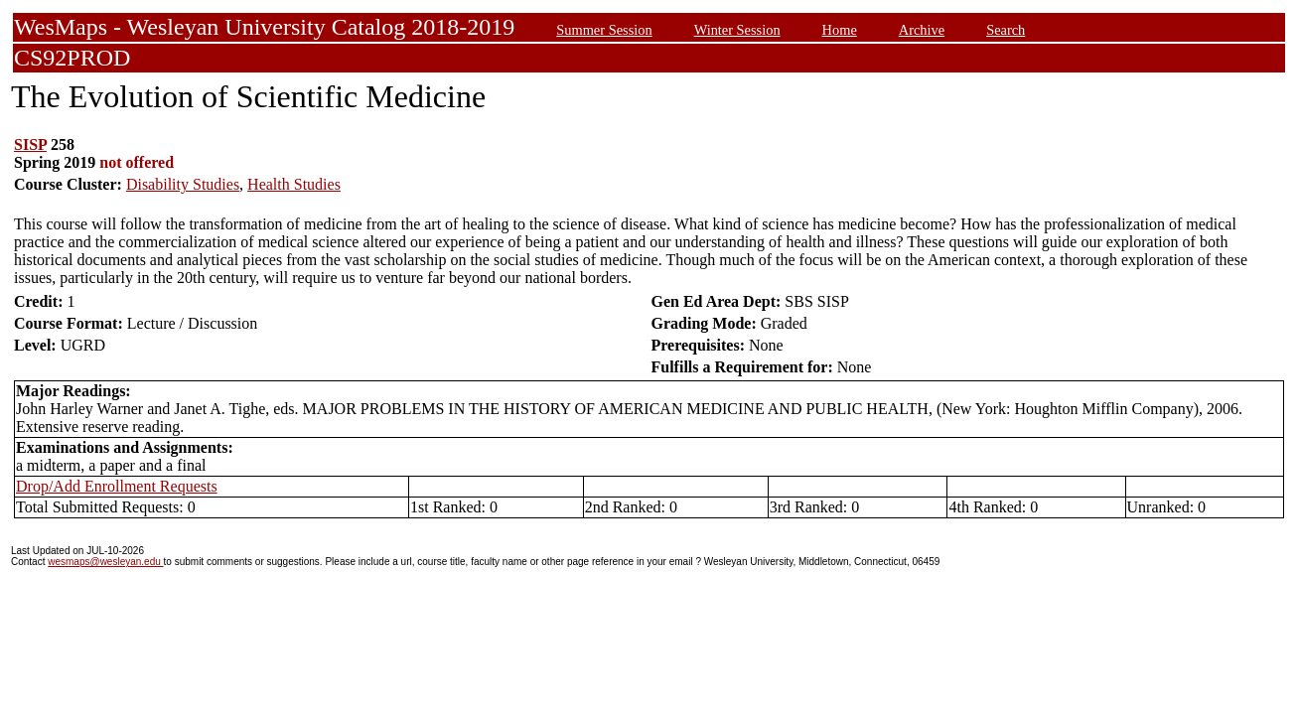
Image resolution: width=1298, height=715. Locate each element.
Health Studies (294, 184)
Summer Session (603, 30)
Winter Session (737, 30)
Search (1005, 30)
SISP (30, 144)
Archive (921, 30)
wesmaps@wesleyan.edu (105, 561)
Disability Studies (182, 184)
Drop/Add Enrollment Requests (116, 486)
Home (839, 30)
